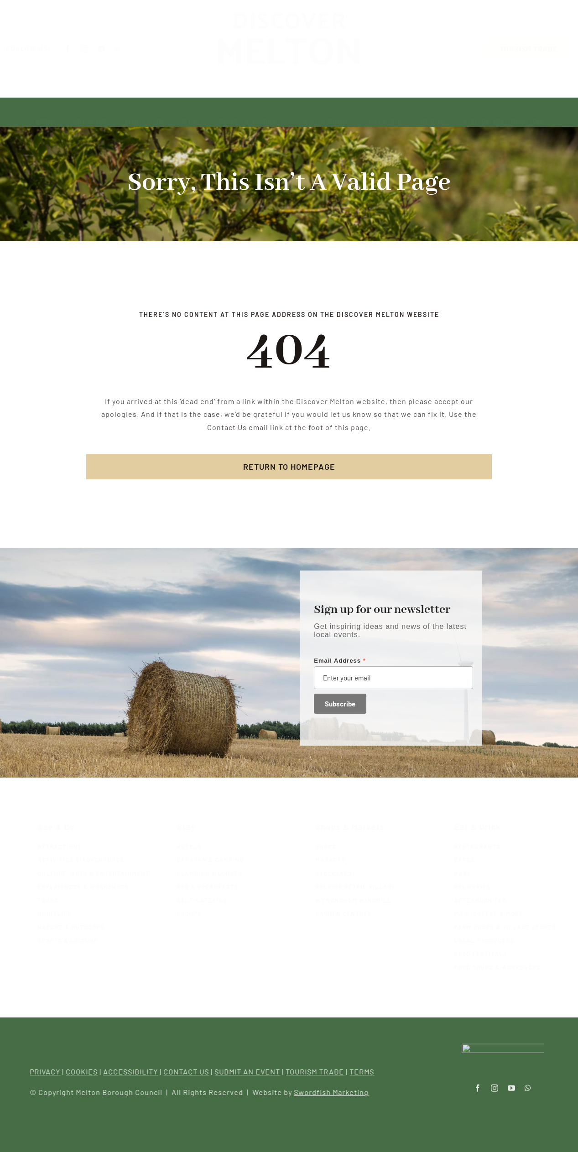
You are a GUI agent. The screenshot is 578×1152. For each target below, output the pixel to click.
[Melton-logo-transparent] (503, 1042)
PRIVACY (50, 1071)
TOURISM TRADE (320, 1071)
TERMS (366, 1071)
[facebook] (76, 48)
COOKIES (87, 1071)
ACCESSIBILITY (135, 1071)
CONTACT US (191, 1071)
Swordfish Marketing (336, 1092)
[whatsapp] (126, 48)
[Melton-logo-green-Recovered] (288, 18)
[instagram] (93, 48)
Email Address (340, 660)
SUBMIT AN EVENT (252, 1071)
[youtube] (110, 48)
